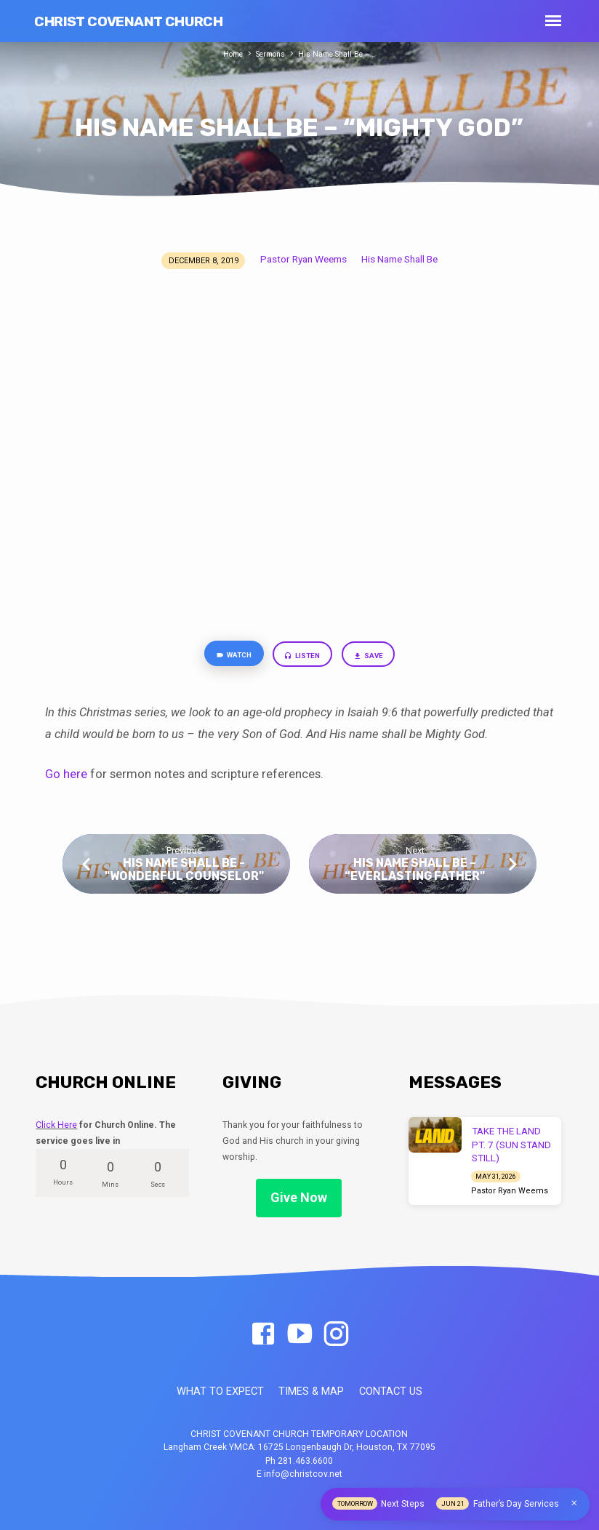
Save (375, 657)
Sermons (269, 54)
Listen (304, 657)
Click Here (56, 1125)
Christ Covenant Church (128, 21)
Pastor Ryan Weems (303, 259)
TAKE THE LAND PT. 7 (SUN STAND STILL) (511, 1145)
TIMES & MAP (311, 1391)
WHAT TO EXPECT (220, 1391)
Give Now (298, 1197)
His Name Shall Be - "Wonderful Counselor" (184, 872)
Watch (228, 656)
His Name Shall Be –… (341, 54)
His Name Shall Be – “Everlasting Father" (415, 872)
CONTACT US (390, 1391)
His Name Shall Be (399, 259)
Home (228, 54)
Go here (66, 777)
